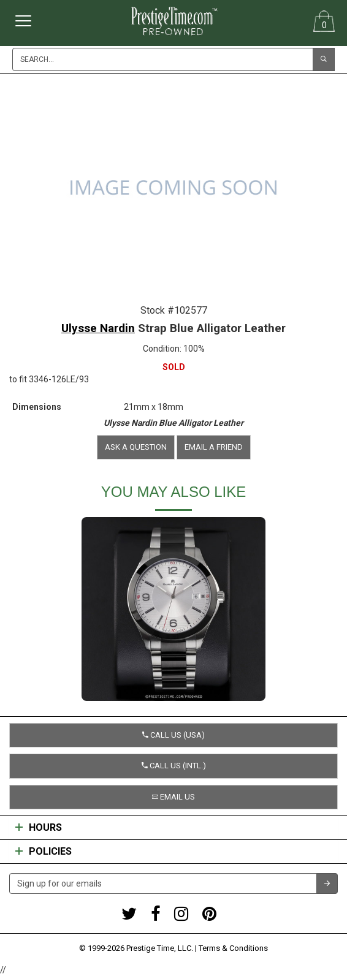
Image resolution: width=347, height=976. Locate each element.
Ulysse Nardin (98, 328)
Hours (38, 827)
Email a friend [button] (214, 447)
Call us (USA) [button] (173, 735)
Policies (43, 851)
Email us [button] (173, 796)
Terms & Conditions (233, 948)
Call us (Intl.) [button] (174, 765)
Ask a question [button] (136, 447)
